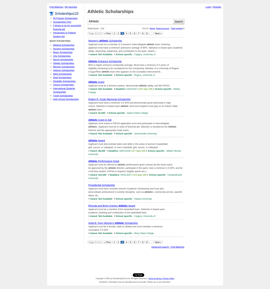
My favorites (71, 7)
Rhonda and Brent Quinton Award (111, 205)
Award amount (162, 28)
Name (152, 28)
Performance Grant (103, 161)
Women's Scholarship (105, 40)
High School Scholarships (66, 99)
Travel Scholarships (63, 95)
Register (217, 7)
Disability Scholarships (64, 81)
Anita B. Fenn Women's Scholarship (113, 223)
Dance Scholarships (63, 59)
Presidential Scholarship (101, 185)
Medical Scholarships (64, 45)
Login (208, 7)
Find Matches (56, 7)
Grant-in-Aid (99, 119)
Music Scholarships (63, 52)
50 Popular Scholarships (65, 18)
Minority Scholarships (64, 66)
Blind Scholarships (62, 74)
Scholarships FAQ (62, 22)
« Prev (107, 33)
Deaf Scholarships (62, 77)
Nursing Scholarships (64, 48)
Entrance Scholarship (105, 61)
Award (96, 140)
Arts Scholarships (62, 56)
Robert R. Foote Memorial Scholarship (109, 99)
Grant (96, 82)
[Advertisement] (205, 63)
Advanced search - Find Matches (167, 247)
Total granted (177, 28)
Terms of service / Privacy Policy (161, 278)
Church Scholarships (63, 84)
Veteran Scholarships (64, 70)
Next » (158, 33)
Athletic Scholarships (63, 63)
